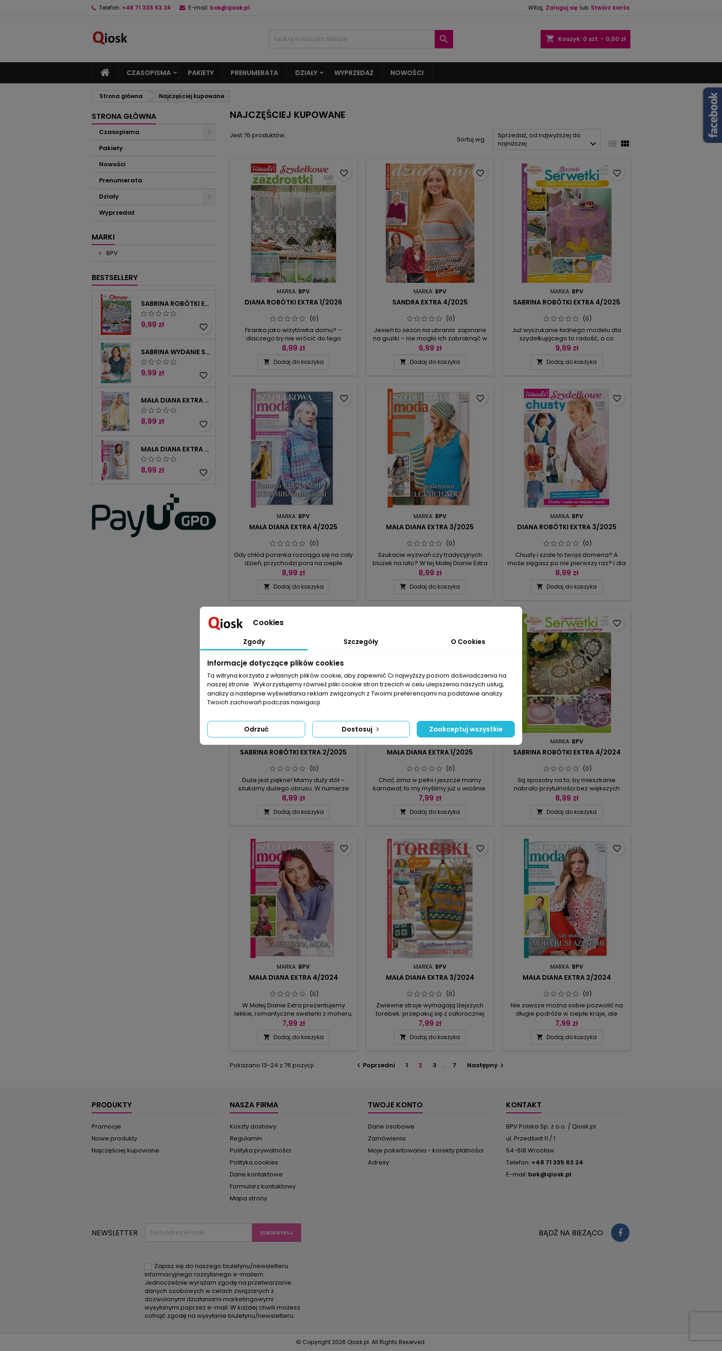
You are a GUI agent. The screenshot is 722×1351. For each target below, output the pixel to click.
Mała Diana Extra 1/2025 (430, 752)
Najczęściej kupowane (125, 1150)
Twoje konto (395, 1105)
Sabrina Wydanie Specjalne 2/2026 (176, 352)
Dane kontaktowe (256, 1174)
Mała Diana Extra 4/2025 (293, 527)
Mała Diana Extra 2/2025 (176, 449)
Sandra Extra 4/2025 (430, 302)
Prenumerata (254, 72)
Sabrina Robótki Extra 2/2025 (293, 752)
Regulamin (246, 1138)
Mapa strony (248, 1198)
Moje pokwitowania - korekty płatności (425, 1150)
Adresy (378, 1162)
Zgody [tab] (254, 641)
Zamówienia (387, 1138)
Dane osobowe (391, 1126)
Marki (103, 237)
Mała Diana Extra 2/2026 (176, 400)
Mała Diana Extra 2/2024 (567, 977)
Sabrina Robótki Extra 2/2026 (176, 303)
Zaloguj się (561, 8)
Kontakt (524, 1105)
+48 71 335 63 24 (146, 8)
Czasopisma (149, 72)
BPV (111, 253)
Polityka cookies (254, 1162)
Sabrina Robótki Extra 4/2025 (566, 302)
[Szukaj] (361, 39)
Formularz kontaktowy (263, 1186)
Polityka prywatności (260, 1150)
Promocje (106, 1126)
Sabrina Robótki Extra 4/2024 (567, 752)
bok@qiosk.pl (230, 8)
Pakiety (201, 72)
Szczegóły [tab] (361, 641)
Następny (486, 1065)
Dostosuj (361, 729)
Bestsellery (115, 277)
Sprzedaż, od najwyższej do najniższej (548, 140)
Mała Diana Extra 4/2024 (293, 977)
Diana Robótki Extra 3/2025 (567, 527)
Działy (306, 72)
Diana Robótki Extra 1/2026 (293, 302)
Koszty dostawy (253, 1126)
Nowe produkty (114, 1138)
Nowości (407, 72)
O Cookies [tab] (468, 641)
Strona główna (124, 116)
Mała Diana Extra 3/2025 (430, 527)
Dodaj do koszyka (293, 362)
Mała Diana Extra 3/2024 (430, 977)
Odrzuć (256, 729)
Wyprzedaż (353, 72)
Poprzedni (375, 1065)
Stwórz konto (610, 8)
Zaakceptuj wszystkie (466, 729)
